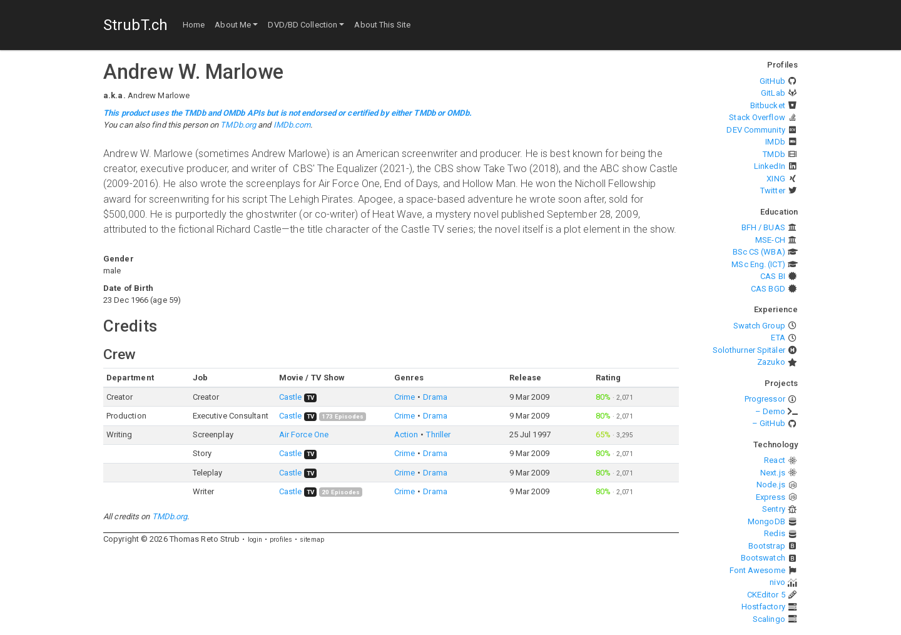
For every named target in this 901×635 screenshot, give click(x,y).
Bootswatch (763, 557)
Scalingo (769, 619)
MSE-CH (770, 240)
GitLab (773, 93)
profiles (281, 540)
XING (775, 178)
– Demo (770, 411)
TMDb (774, 154)
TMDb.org (238, 125)
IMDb (775, 141)
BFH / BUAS (763, 227)
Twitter (772, 190)
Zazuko (771, 362)
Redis (774, 533)
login (255, 540)
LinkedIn (769, 166)
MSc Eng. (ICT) (758, 264)
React (774, 460)
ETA (778, 337)
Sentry (773, 509)
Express (770, 497)
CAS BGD (768, 288)
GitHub (772, 81)
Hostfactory (763, 606)
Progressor (765, 399)
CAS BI (772, 276)
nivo (777, 582)
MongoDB (766, 521)
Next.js (772, 472)
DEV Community (755, 130)
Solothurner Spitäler (749, 350)
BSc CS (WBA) (759, 252)
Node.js (770, 484)
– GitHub (768, 423)
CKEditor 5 (766, 594)
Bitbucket (767, 105)
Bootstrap (766, 546)
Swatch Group (759, 325)
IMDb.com (292, 125)
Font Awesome (757, 570)
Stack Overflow (757, 117)
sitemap (312, 540)
